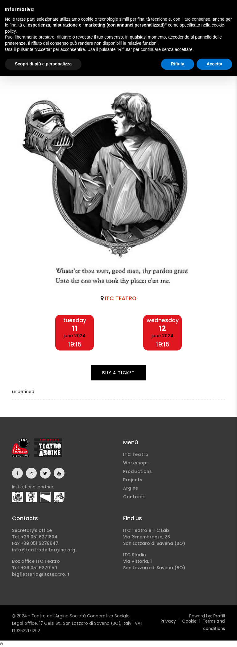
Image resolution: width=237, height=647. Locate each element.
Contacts (134, 497)
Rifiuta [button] (178, 63)
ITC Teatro (135, 455)
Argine (130, 488)
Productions (137, 472)
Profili (219, 616)
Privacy (168, 621)
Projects (132, 480)
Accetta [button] (214, 63)
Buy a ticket (118, 373)
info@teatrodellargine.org (44, 550)
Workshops (136, 463)
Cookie (189, 621)
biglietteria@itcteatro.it (41, 574)
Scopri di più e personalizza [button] (43, 63)
